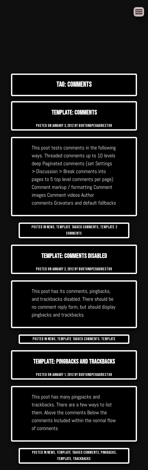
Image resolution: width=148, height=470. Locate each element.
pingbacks (108, 452)
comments (90, 227)
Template (63, 227)
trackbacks (82, 458)
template (107, 227)
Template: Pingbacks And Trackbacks (74, 361)
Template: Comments (74, 112)
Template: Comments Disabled (74, 256)
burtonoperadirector (95, 125)
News (50, 227)
